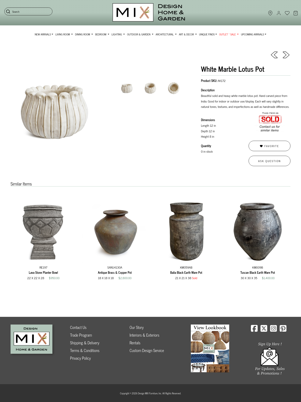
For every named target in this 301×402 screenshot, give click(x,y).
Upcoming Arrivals (252, 34)
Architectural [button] (165, 34)
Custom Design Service (147, 350)
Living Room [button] (63, 34)
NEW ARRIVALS (43, 34)
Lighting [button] (117, 34)
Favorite (269, 146)
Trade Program (81, 335)
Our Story (137, 327)
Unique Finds (207, 34)
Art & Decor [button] (187, 34)
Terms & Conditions (84, 350)
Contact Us (78, 327)
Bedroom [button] (101, 34)
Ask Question (269, 161)
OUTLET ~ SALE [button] (228, 34)
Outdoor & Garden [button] (139, 34)
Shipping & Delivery (84, 343)
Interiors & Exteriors (144, 335)
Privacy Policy (80, 358)
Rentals (135, 343)
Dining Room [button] (83, 34)
